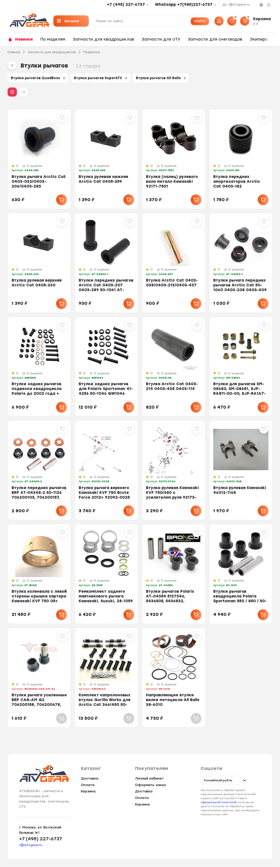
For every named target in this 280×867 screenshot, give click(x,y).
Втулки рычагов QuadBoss (43, 79)
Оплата (88, 785)
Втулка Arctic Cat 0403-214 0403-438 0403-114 (172, 389)
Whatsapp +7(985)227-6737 (183, 4)
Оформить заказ (150, 785)
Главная (14, 52)
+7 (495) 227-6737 (126, 4)
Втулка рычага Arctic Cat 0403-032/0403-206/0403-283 (39, 184)
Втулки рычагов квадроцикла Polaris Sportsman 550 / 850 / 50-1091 (240, 601)
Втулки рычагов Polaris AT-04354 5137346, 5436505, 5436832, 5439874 (170, 601)
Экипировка (262, 39)
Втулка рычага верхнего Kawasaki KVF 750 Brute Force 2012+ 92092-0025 (104, 495)
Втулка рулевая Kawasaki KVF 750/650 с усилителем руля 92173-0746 (172, 497)
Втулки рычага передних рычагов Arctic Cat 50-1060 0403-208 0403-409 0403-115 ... (240, 290)
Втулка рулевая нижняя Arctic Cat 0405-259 (103, 182)
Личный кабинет (149, 778)
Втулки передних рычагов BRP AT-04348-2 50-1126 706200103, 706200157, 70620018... (39, 497)
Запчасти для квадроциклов (103, 39)
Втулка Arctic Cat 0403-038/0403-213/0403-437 (172, 285)
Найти (200, 21)
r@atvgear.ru (239, 4)
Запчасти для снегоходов (215, 39)
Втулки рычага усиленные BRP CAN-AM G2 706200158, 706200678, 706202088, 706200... (39, 705)
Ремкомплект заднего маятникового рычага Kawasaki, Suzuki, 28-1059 (106, 599)
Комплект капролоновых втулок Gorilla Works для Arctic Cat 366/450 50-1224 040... (104, 705)
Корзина (88, 791)
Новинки (24, 39)
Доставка (89, 778)
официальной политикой (219, 802)
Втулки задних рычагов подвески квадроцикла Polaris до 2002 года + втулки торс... (36, 394)
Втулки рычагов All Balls (190, 79)
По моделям (52, 39)
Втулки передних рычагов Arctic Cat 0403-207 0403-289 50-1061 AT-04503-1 (106, 290)
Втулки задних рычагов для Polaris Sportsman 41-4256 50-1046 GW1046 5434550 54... (106, 394)
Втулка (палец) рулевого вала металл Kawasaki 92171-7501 (172, 184)
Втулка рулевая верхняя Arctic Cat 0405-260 (36, 285)
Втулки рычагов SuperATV (118, 79)
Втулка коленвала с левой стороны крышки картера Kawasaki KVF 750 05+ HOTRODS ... (39, 601)
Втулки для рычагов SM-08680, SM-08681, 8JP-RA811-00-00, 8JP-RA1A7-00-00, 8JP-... (239, 394)
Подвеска (91, 52)
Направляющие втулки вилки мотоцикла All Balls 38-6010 (172, 703)
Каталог (68, 21)
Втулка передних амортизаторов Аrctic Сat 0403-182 (236, 184)
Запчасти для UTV (161, 39)
